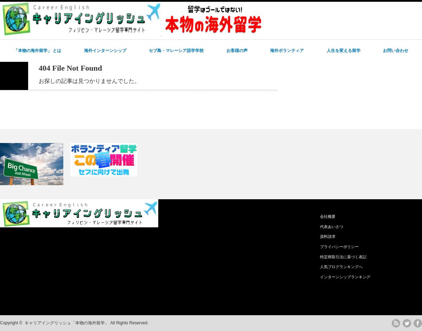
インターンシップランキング (345, 277)
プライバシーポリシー (339, 247)
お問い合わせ (395, 50)
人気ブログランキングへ (341, 267)
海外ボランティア (287, 50)
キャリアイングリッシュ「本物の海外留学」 (67, 322)
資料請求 (327, 236)
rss (396, 323)
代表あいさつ (331, 227)
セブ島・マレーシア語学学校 (176, 50)
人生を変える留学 (343, 50)
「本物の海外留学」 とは (37, 50)
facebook (418, 323)
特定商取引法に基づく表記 (343, 257)
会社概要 (327, 216)
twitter (407, 323)
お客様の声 (237, 50)
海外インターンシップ (105, 50)
